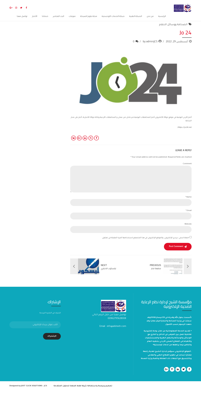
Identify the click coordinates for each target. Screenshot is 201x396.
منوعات (72, 16)
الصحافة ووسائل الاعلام (173, 29)
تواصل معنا (22, 16)
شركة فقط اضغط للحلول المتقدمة (70, 391)
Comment (187, 169)
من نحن (150, 16)
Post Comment (176, 252)
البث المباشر (58, 16)
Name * (188, 202)
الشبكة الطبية (135, 16)
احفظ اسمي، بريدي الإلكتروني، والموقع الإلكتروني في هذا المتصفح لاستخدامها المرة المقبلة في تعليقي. (145, 243)
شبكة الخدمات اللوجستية (113, 16)
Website (188, 229)
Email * (189, 216)
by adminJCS (150, 46)
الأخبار (34, 16)
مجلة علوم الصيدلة (88, 16)
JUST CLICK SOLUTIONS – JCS (34, 391)
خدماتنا (45, 16)
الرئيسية (162, 16)
